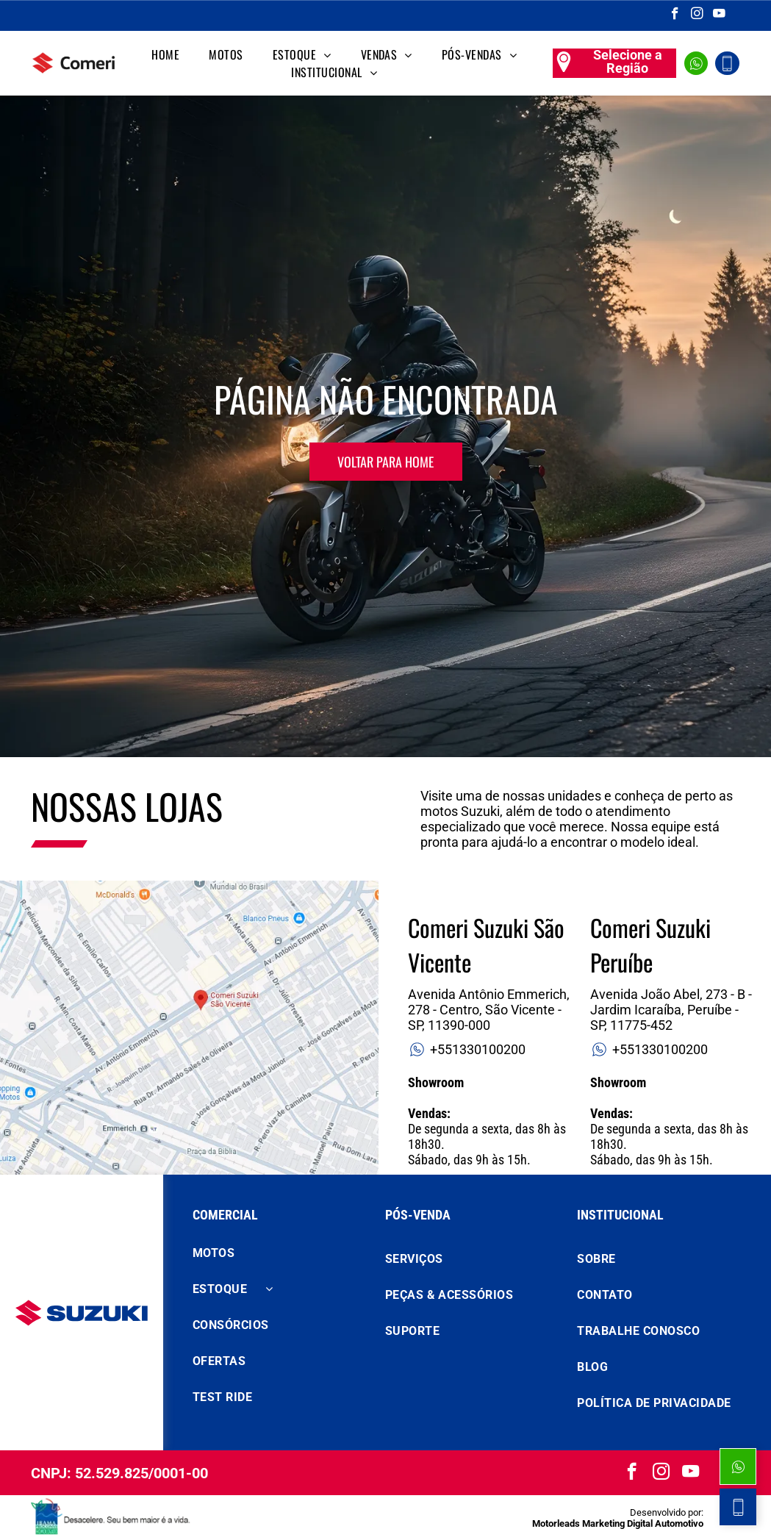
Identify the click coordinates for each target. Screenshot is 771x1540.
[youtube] (719, 15)
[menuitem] (165, 54)
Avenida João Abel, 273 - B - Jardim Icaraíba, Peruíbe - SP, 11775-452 (671, 1009)
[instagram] (697, 15)
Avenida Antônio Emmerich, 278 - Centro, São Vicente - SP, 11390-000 (489, 1009)
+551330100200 (467, 1049)
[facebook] (675, 15)
